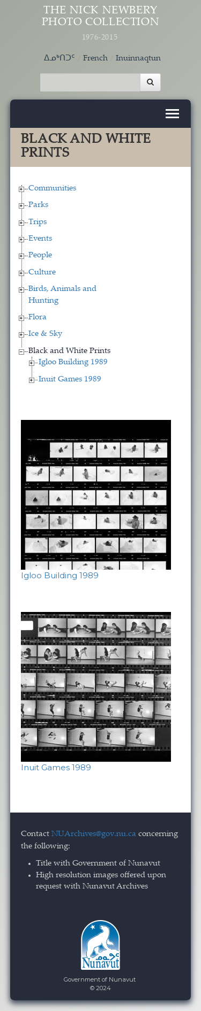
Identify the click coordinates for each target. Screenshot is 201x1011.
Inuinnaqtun (138, 59)
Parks (38, 205)
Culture (42, 273)
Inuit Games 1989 (70, 380)
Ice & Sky (45, 334)
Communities (52, 189)
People (40, 255)
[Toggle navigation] (172, 113)
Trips (37, 222)
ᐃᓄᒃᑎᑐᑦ (59, 59)
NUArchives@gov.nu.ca (93, 834)
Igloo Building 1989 (73, 362)
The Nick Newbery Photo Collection (100, 23)
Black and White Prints (69, 351)
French (95, 59)
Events (40, 239)
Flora (37, 317)
